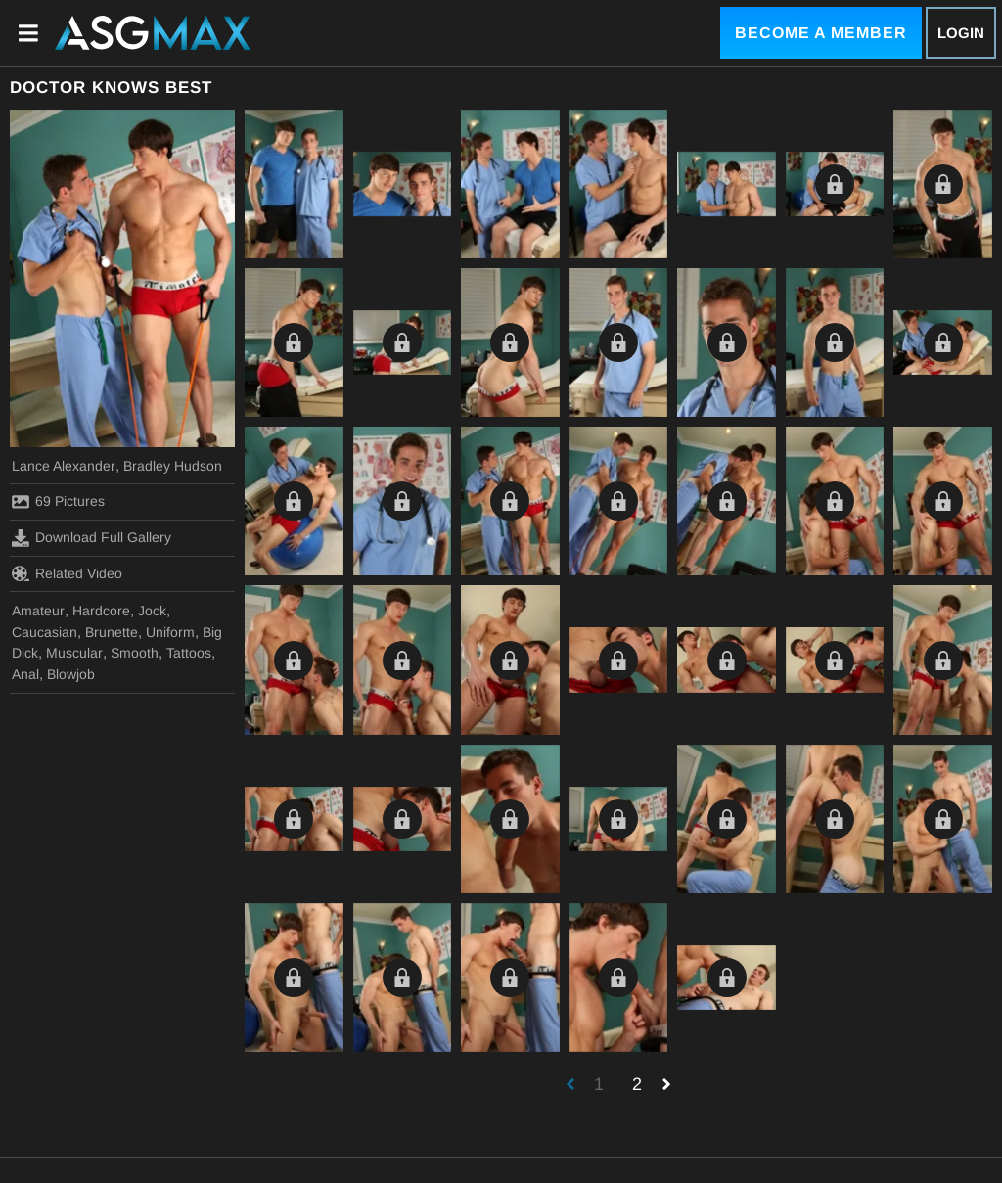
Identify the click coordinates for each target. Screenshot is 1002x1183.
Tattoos (188, 652)
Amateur (38, 610)
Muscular (74, 652)
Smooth (135, 652)
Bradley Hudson (172, 466)
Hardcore (101, 610)
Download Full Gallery (91, 538)
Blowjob (71, 674)
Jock (152, 610)
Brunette (111, 632)
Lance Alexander (63, 466)
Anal (25, 674)
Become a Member (821, 32)
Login (960, 32)
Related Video (67, 573)
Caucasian (44, 632)
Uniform (170, 632)
